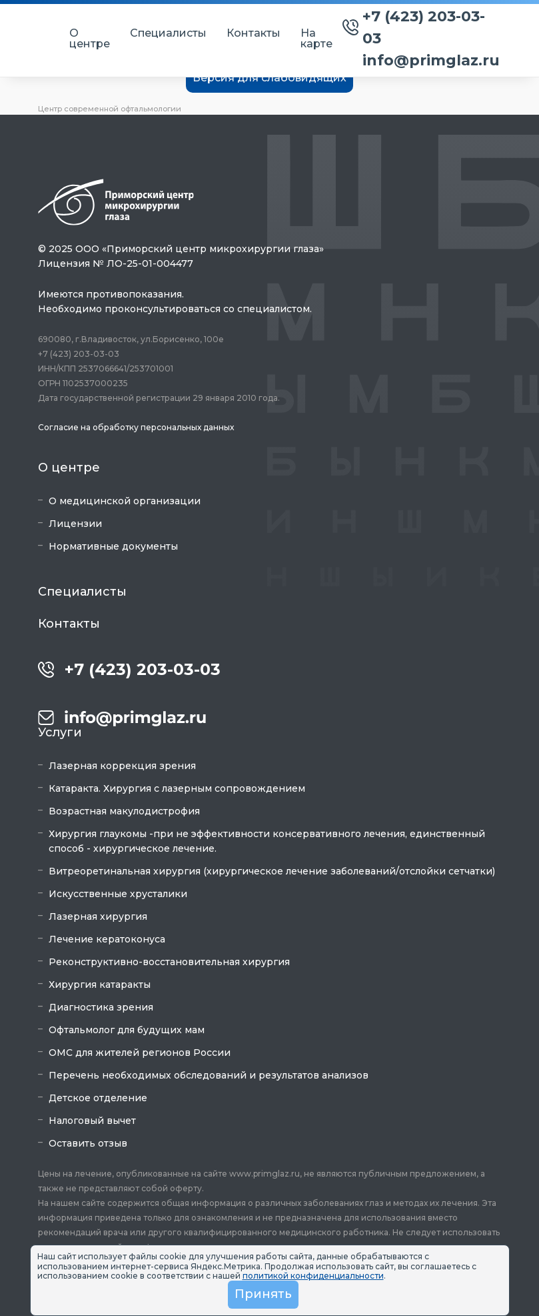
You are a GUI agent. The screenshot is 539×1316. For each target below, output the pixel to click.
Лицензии (75, 524)
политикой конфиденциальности (313, 1276)
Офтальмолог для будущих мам (127, 1030)
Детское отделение (98, 1098)
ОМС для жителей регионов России (140, 1053)
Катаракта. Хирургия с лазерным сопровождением (177, 788)
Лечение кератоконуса (107, 939)
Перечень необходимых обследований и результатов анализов (208, 1075)
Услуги (60, 732)
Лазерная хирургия (98, 916)
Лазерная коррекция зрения (122, 766)
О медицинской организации (125, 501)
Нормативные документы (113, 546)
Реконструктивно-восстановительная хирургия (169, 962)
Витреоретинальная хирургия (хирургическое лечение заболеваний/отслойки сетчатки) (272, 871)
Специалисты (168, 33)
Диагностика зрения (101, 1007)
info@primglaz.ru (431, 60)
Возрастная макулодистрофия (124, 811)
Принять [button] (263, 1294)
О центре (89, 38)
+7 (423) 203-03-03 (423, 27)
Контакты (253, 33)
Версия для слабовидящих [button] (269, 77)
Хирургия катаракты (100, 984)
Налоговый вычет (92, 1121)
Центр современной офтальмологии (109, 108)
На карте (316, 38)
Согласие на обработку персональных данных (136, 427)
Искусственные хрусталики (118, 894)
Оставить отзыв (88, 1143)
